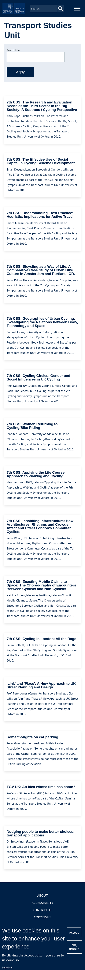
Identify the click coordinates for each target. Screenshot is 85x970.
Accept (74, 932)
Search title (13, 50)
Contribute (42, 910)
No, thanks (74, 947)
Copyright (42, 917)
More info (7, 967)
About (42, 895)
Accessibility (42, 902)
